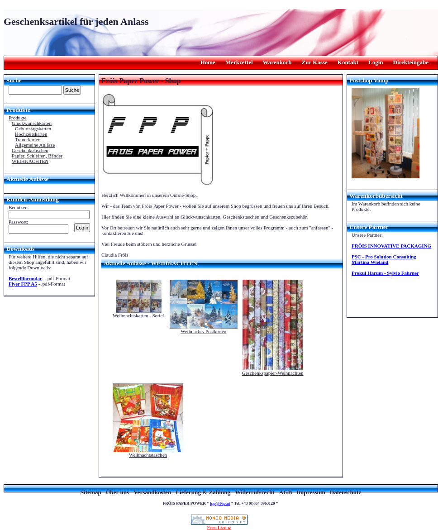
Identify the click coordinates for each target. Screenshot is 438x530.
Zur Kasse (315, 62)
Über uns (117, 492)
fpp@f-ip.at (220, 503)
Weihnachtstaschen (148, 455)
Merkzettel (239, 62)
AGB (285, 492)
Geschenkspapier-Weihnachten (273, 373)
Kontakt (348, 62)
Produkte (18, 117)
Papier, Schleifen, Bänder (37, 155)
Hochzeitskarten (31, 134)
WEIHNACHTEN (30, 161)
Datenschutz (346, 492)
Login (375, 62)
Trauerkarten (27, 139)
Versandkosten (152, 492)
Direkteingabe (410, 62)
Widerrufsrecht (254, 492)
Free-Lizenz (219, 525)
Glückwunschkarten (32, 123)
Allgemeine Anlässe (35, 145)
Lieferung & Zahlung (203, 492)
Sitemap (91, 492)
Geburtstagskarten (33, 128)
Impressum (310, 492)
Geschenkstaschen (30, 150)
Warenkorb (277, 62)
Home (207, 62)
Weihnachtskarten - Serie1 (139, 315)
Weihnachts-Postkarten (203, 331)
